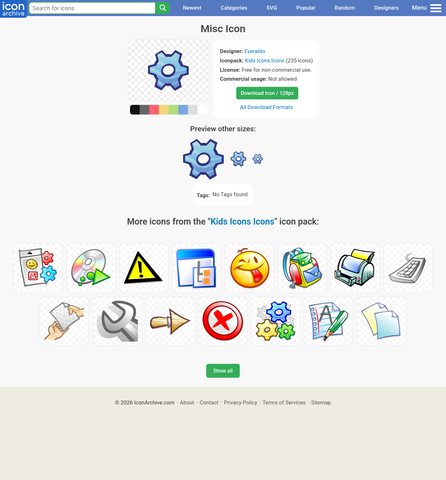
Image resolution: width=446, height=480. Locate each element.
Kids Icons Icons (264, 60)
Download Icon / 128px (267, 93)
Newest (192, 8)
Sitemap (321, 402)
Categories (234, 8)
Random (345, 8)
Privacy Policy (240, 402)
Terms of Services (284, 402)
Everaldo (255, 51)
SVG (271, 8)
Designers (386, 8)
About (187, 402)
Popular (305, 8)
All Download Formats (266, 107)
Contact (209, 402)
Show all (223, 371)
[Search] (162, 8)
